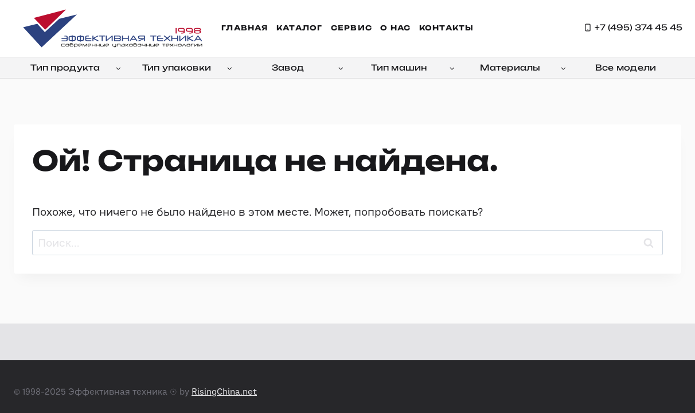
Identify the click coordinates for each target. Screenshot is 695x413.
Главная (244, 28)
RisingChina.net (224, 391)
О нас (395, 28)
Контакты (446, 28)
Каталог (299, 28)
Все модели (626, 67)
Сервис (351, 28)
